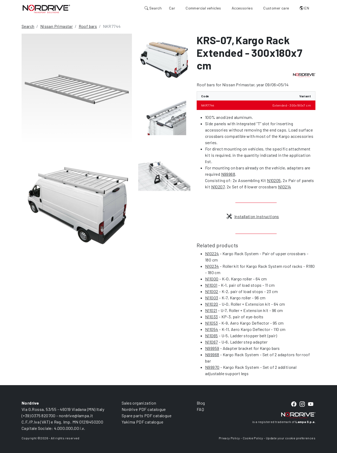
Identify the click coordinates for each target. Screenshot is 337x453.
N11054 (211, 329)
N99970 (212, 367)
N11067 (211, 341)
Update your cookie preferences (290, 438)
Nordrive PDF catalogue (144, 409)
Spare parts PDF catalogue (146, 415)
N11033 (211, 316)
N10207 (218, 186)
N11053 (211, 322)
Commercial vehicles (203, 8)
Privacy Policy (229, 438)
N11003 (211, 297)
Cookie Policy (253, 438)
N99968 (228, 174)
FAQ (200, 409)
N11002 (211, 291)
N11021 (211, 310)
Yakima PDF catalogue (142, 421)
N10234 (212, 266)
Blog (201, 402)
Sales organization (139, 402)
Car (172, 8)
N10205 (274, 180)
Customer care (276, 8)
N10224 (212, 253)
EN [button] (304, 8)
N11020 (211, 303)
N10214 (284, 186)
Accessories (242, 8)
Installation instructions (253, 216)
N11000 (211, 278)
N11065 (211, 335)
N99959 (212, 348)
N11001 (211, 285)
